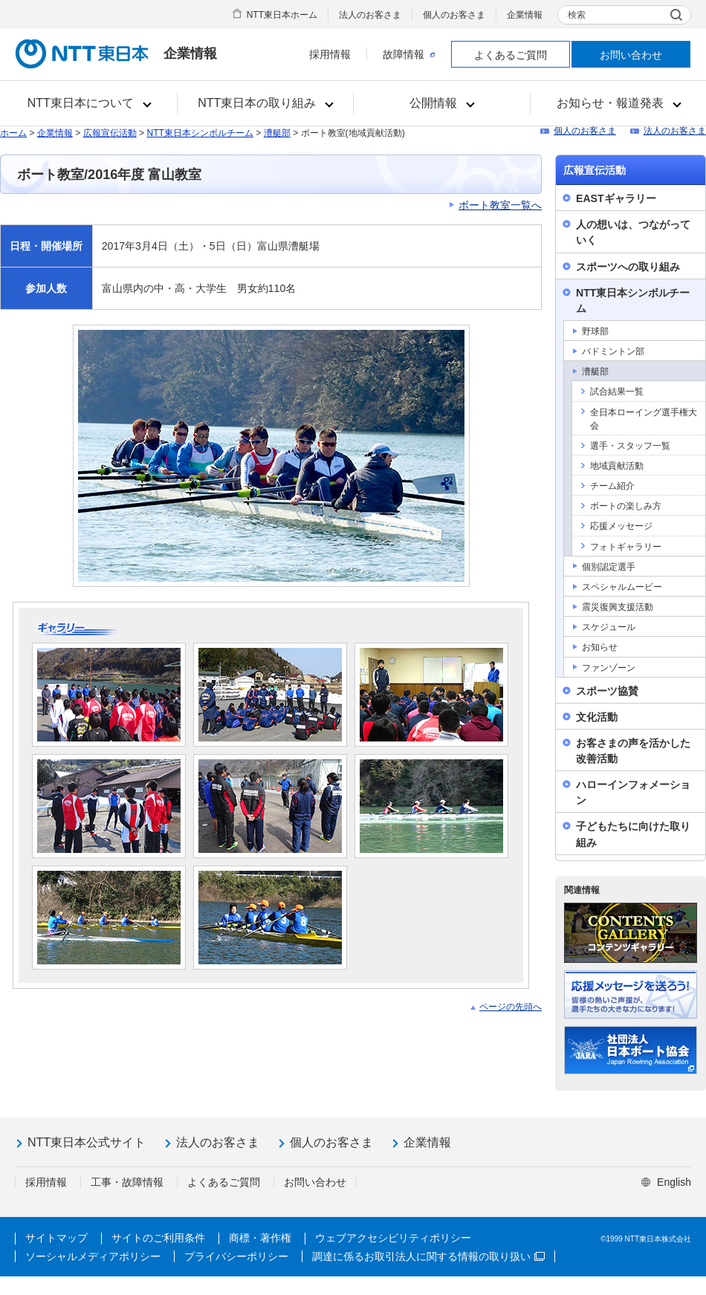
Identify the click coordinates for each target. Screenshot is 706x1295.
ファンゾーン (608, 668)
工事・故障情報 (127, 1182)
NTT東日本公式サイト (86, 1142)
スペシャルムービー (622, 587)
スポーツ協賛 (607, 691)
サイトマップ (56, 1238)
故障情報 (409, 54)
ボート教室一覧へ (500, 205)
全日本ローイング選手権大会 (643, 419)
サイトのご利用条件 (158, 1238)
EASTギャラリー (616, 198)
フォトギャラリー (625, 547)
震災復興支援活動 (617, 607)
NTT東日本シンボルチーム (199, 133)
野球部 (595, 331)
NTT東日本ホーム (282, 15)
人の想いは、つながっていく (633, 232)
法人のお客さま (370, 15)
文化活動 (597, 717)
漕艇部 (277, 133)
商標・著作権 (260, 1238)
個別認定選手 (608, 567)
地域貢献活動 (617, 466)
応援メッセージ (621, 526)
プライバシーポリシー (236, 1256)
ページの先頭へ (510, 1007)
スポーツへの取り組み (628, 267)
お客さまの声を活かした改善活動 (633, 751)
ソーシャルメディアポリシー (93, 1256)
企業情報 (525, 15)
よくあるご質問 (510, 55)
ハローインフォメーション (633, 792)
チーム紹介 (612, 486)
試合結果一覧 (617, 391)
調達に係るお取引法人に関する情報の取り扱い (428, 1256)
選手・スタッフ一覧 (630, 446)
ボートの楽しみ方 (625, 506)
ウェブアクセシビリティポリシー (393, 1238)
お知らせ (600, 647)
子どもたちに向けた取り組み (633, 834)
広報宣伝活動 (110, 133)
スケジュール (608, 627)
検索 (577, 15)
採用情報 (330, 54)
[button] (89, 103)
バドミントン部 (613, 351)
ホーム (13, 133)
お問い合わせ (631, 55)
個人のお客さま (454, 15)
